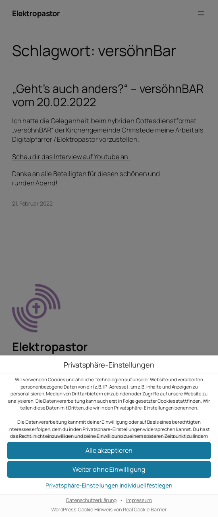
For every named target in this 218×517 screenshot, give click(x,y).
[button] (109, 469)
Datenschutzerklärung (91, 500)
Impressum (139, 500)
